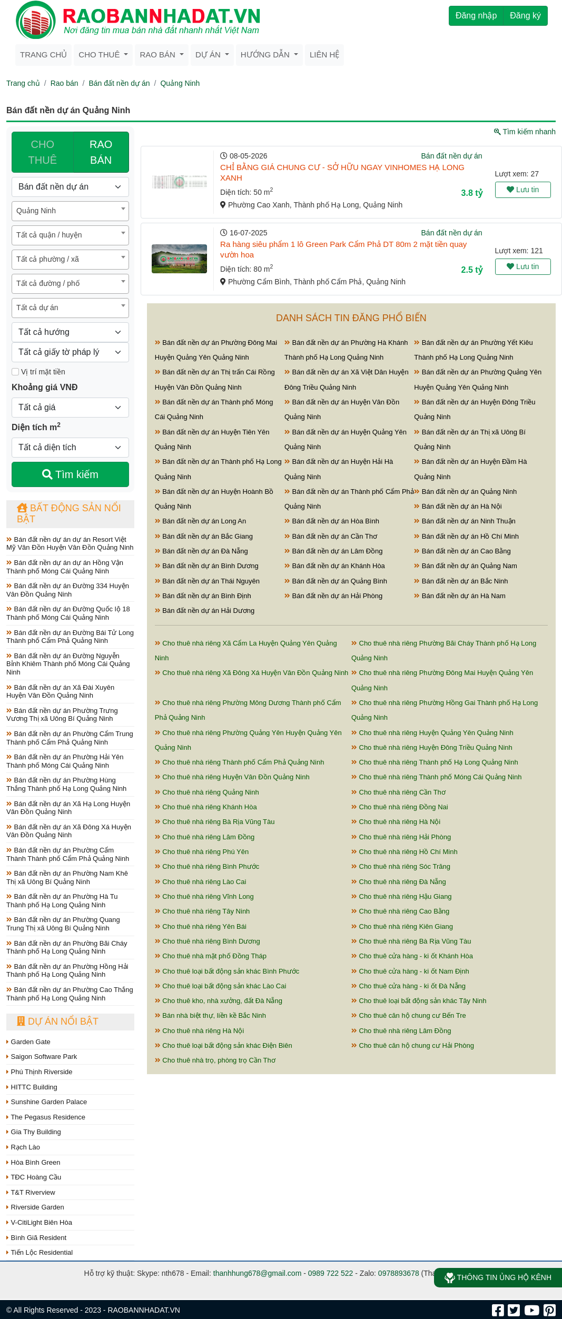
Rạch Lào (23, 1147)
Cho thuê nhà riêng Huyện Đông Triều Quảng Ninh (431, 747)
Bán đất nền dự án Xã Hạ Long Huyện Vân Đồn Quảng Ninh (68, 808)
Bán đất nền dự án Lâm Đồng (333, 551)
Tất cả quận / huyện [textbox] (49, 235)
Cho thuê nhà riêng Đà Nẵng (398, 882)
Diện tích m (36, 426)
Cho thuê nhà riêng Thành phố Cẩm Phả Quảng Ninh (239, 762)
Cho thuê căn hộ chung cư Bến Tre (408, 1015)
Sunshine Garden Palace (46, 1102)
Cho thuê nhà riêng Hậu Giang (401, 896)
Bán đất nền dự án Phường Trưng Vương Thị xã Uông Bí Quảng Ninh (62, 715)
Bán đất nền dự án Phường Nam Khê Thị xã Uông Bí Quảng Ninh (67, 877)
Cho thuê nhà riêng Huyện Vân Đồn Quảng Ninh (232, 777)
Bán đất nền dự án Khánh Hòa (334, 566)
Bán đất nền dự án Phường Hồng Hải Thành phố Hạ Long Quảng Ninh (67, 971)
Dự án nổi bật (57, 1021)
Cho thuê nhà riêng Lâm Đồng (205, 837)
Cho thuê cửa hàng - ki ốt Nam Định (410, 971)
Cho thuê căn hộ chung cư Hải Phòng (412, 1045)
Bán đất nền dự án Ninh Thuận (465, 521)
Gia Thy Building (33, 1132)
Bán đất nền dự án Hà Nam (459, 596)
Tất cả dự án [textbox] (37, 307)
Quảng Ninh (180, 83)
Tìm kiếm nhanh (525, 131)
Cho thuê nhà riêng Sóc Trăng (400, 866)
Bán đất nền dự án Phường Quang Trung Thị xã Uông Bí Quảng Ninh (63, 924)
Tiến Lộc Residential (39, 1252)
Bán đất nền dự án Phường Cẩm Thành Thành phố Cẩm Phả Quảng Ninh (67, 854)
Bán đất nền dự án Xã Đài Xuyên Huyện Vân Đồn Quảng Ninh (60, 691)
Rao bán (159, 54)
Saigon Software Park (41, 1056)
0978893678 (398, 1273)
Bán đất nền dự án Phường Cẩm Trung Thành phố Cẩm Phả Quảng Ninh (69, 738)
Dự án (209, 54)
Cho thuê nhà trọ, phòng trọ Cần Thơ (215, 1060)
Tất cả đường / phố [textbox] (48, 283)
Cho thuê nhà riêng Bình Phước (207, 866)
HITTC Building (31, 1087)
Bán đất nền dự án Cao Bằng (462, 551)
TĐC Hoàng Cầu (33, 1177)
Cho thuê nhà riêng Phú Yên (202, 852)
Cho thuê (100, 54)
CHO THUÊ (42, 152)
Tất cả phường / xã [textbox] (47, 259)
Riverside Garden (35, 1207)
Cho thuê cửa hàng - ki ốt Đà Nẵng (408, 986)
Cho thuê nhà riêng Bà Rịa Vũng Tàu (215, 822)
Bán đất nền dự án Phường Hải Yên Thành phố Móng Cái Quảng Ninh (65, 761)
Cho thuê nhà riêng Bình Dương (207, 941)
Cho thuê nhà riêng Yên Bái (201, 926)
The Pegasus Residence (45, 1117)
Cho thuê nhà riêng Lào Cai (201, 882)
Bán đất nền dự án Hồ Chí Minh (466, 536)
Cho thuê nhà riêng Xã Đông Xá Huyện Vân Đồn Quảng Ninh (252, 673)
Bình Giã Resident (36, 1238)
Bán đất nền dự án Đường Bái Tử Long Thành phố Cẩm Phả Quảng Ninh (70, 637)
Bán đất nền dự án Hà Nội (457, 506)
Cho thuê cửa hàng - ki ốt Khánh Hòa (412, 956)
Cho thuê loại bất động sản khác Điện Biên (223, 1045)
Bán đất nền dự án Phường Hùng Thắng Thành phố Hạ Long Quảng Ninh (66, 784)
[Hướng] (70, 332)
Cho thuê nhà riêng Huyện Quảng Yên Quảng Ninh (432, 733)
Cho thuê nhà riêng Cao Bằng (400, 911)
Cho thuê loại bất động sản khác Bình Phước (227, 971)
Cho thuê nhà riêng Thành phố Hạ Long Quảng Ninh (434, 762)
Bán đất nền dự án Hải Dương (205, 610)
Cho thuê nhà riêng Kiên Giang (402, 926)
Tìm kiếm (70, 474)
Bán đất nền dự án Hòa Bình (331, 521)
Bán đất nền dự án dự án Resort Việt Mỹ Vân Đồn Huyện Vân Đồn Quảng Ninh (70, 543)
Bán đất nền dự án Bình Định (203, 596)
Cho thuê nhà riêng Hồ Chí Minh (404, 852)
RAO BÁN (101, 152)
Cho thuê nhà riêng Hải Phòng (401, 837)
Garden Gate (28, 1042)
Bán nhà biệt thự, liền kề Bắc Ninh (210, 1015)
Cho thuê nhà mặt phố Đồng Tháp (211, 956)
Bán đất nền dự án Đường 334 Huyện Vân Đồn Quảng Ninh (67, 590)
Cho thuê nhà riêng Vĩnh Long (204, 896)
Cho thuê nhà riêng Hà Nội (395, 822)
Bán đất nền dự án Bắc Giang (204, 536)
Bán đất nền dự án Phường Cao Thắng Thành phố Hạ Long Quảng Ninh (69, 994)
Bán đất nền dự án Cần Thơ (330, 536)
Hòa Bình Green (33, 1162)
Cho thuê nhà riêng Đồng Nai (399, 807)
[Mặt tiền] (15, 371)
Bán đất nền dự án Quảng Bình (335, 581)
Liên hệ (324, 54)
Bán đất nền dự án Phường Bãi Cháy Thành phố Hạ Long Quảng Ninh (66, 947)
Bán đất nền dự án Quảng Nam (465, 566)
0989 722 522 (330, 1273)
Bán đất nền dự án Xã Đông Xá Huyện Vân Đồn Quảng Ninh (68, 831)
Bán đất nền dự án (119, 83)
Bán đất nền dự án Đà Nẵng (201, 551)
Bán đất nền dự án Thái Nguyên (207, 581)
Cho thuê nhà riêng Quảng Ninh (207, 792)
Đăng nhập (476, 15)
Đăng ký (525, 15)
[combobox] (70, 211)
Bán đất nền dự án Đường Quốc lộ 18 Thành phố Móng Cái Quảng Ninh (68, 613)
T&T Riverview (30, 1192)
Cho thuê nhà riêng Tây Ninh (202, 911)
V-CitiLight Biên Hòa (39, 1222)
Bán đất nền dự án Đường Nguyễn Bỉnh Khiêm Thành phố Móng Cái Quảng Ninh (68, 664)
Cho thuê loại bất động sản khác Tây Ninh (419, 1001)
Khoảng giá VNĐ (44, 387)
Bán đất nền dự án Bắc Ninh (461, 581)
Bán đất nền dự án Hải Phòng (333, 596)
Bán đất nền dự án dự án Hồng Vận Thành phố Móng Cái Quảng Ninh (64, 567)
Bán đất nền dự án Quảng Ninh (465, 491)
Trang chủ (43, 54)
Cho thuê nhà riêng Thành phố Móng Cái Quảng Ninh (436, 777)
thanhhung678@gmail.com (257, 1273)
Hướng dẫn (266, 54)
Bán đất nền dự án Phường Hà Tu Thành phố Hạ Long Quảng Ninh (61, 900)
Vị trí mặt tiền (38, 372)
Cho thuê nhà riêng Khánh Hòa (206, 807)
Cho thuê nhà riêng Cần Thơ (398, 792)
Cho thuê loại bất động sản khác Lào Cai (221, 986)
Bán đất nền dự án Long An (201, 521)
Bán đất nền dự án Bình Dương (207, 566)
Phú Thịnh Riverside (39, 1072)
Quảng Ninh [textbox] (36, 210)
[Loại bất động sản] (70, 187)
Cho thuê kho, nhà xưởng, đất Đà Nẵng (218, 1001)
